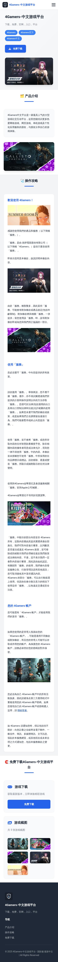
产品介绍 (9, 927)
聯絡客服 (22, 710)
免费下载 (15, 48)
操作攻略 (9, 932)
